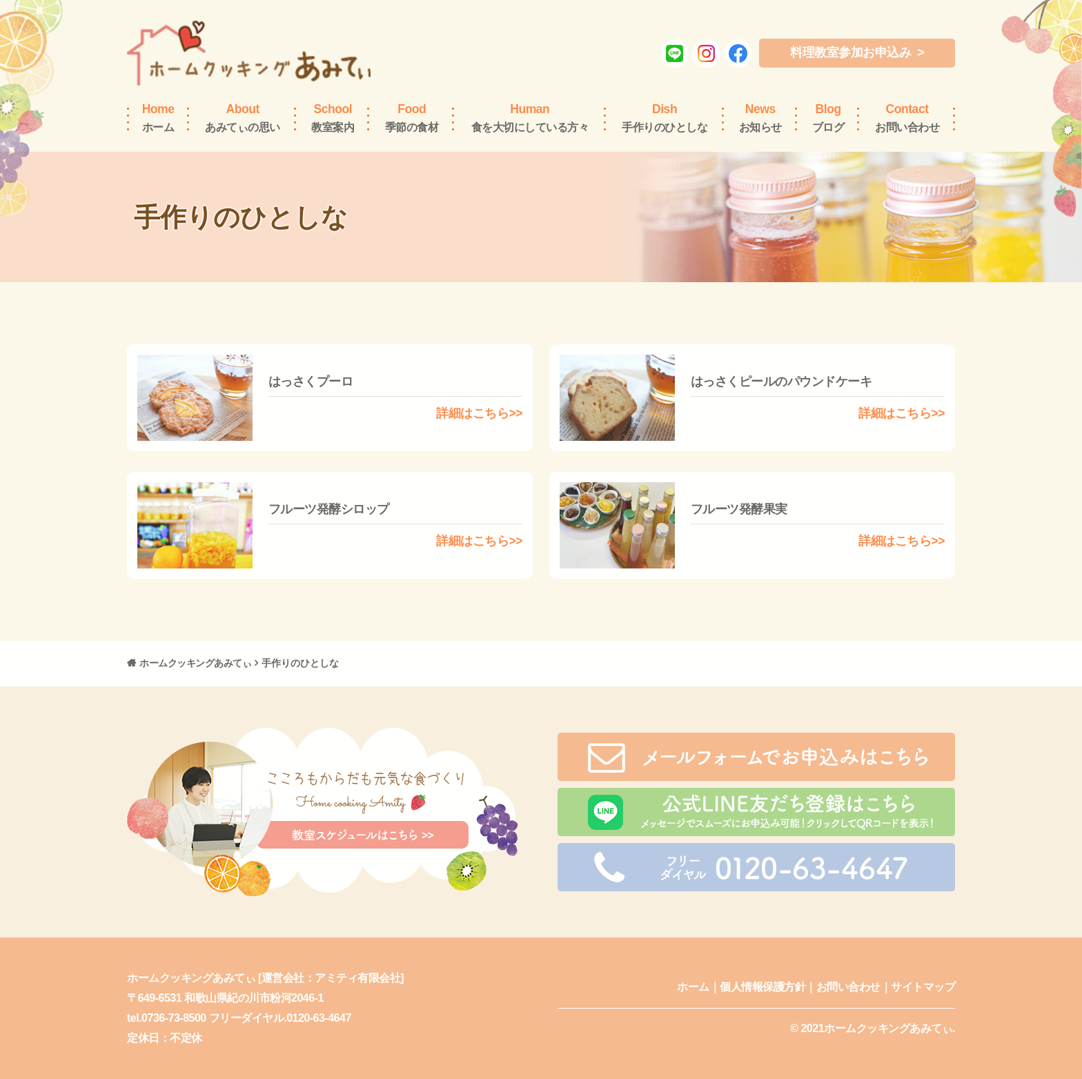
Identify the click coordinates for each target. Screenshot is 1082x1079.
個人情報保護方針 (762, 987)
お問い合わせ (907, 117)
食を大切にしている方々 (530, 117)
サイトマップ (923, 987)
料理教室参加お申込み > (857, 52)
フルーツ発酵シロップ (328, 509)
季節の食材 (412, 117)
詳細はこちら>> (479, 413)
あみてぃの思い (242, 117)
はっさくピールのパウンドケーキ (781, 381)
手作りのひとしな (664, 117)
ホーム (158, 117)
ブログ (828, 117)
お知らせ (760, 117)
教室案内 (332, 117)
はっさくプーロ (310, 381)
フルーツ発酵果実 (739, 509)
